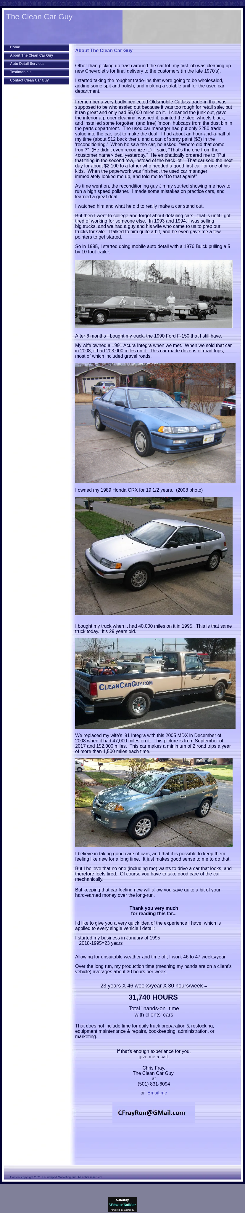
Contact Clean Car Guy (29, 80)
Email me (157, 1092)
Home (15, 47)
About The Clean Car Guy (31, 55)
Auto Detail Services (27, 64)
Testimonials (20, 72)
